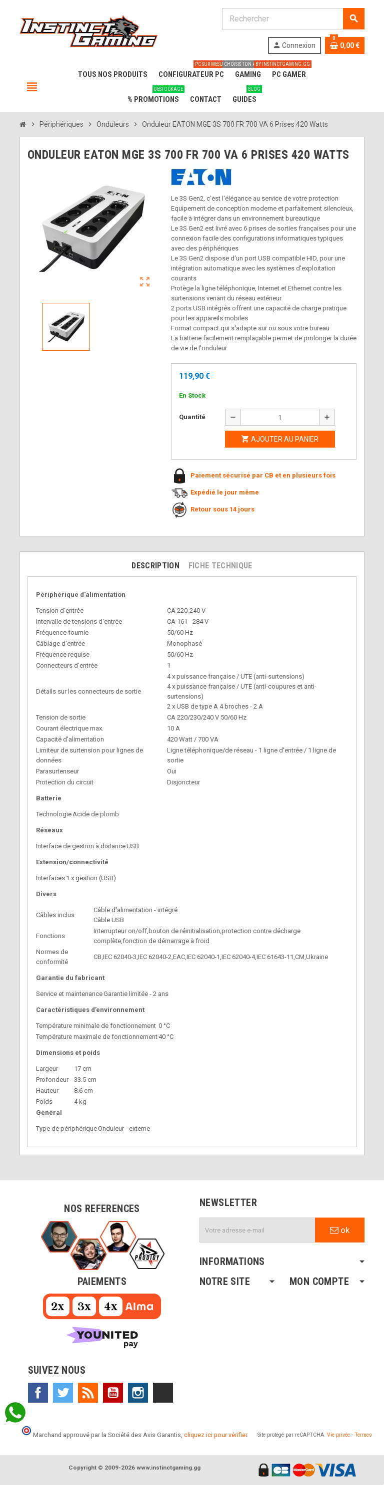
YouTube (113, 1393)
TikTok (163, 1393)
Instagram (138, 1393)
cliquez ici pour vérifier (215, 1435)
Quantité (192, 417)
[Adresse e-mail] (258, 1230)
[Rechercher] (293, 18)
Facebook (38, 1393)
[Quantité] (280, 417)
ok (340, 1230)
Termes (363, 1435)
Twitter (63, 1393)
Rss (88, 1393)
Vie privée (338, 1435)
